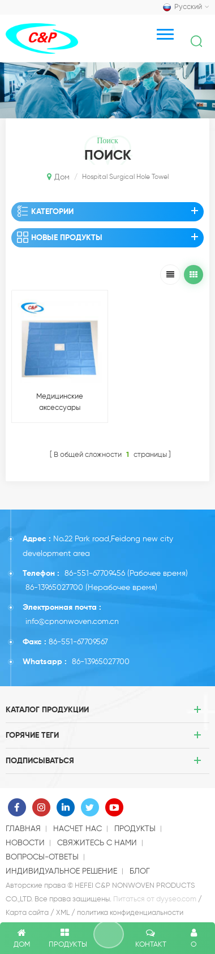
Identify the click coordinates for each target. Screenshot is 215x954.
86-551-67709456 (94, 573)
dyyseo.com (176, 899)
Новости (25, 843)
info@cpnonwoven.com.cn (72, 622)
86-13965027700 (54, 588)
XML (63, 913)
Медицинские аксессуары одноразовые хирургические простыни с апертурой (59, 403)
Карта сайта (27, 913)
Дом (58, 176)
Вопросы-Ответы (42, 857)
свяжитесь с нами (97, 843)
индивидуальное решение (61, 871)
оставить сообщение (108, 934)
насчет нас (77, 829)
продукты (135, 829)
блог (140, 871)
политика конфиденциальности (130, 913)
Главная (23, 829)
